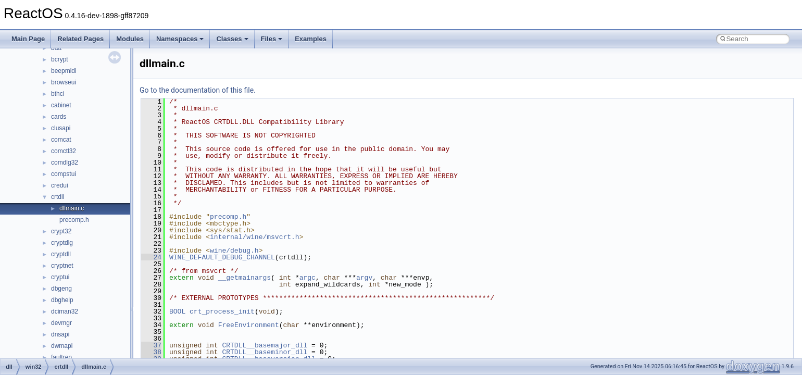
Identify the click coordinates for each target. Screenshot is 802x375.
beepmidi (64, 70)
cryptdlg (62, 242)
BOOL (177, 311)
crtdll (57, 197)
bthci (57, 93)
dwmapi (61, 345)
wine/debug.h (234, 250)
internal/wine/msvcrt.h (254, 237)
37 (151, 345)
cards (58, 116)
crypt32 (61, 231)
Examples (311, 39)
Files (272, 39)
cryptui (60, 277)
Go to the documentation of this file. (198, 90)
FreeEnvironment (248, 325)
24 (151, 257)
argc (307, 277)
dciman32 (64, 311)
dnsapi (60, 334)
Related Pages (80, 39)
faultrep (61, 357)
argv (364, 277)
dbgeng (61, 288)
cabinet (61, 105)
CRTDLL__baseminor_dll (264, 352)
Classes (232, 39)
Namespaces (180, 39)
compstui (63, 174)
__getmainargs (244, 277)
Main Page (28, 39)
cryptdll (61, 254)
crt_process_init (222, 311)
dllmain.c (71, 208)
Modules (130, 39)
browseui (63, 82)
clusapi (60, 128)
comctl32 (63, 151)
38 (151, 352)
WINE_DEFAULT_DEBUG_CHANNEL (222, 257)
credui (59, 185)
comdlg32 (64, 162)
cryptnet (62, 265)
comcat (61, 139)
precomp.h (74, 219)
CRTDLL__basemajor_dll (264, 345)
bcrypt (59, 59)
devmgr (61, 323)
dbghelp (62, 300)
